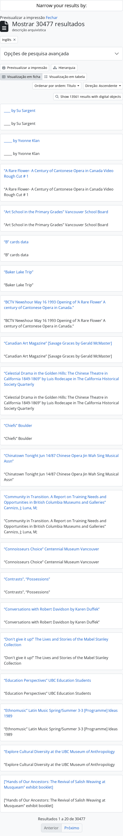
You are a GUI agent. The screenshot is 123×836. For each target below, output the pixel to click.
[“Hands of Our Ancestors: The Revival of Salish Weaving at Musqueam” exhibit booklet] (54, 784)
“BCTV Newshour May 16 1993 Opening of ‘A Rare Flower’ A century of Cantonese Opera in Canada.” (54, 304)
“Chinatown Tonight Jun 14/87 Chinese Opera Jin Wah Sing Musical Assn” (61, 458)
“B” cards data (16, 241)
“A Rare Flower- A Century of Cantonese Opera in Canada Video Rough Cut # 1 (59, 173)
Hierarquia (64, 67)
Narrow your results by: (61, 5)
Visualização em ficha (21, 76)
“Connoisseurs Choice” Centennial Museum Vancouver (51, 549)
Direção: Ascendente (101, 85)
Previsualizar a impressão (24, 67)
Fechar (52, 17)
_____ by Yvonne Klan (22, 140)
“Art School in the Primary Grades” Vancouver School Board (56, 211)
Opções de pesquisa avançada (36, 53)
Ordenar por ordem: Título (56, 85)
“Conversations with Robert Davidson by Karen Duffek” (52, 609)
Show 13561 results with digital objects (88, 96)
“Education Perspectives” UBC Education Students (47, 680)
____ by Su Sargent (19, 110)
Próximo (71, 827)
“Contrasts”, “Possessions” (27, 579)
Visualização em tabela (64, 76)
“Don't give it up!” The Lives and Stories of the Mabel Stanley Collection (56, 642)
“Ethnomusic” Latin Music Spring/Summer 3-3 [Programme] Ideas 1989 (61, 713)
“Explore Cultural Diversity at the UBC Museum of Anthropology (59, 751)
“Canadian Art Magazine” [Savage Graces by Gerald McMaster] (58, 343)
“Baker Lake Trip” (18, 272)
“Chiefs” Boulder (18, 425)
